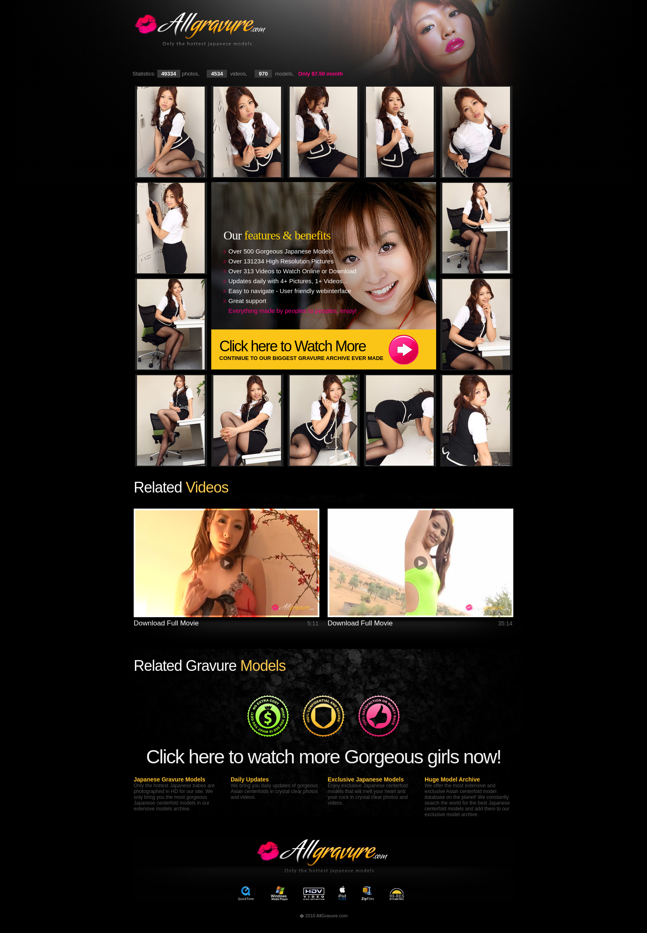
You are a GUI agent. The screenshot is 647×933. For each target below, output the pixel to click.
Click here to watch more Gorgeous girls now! (323, 756)
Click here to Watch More (328, 349)
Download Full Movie (166, 623)
